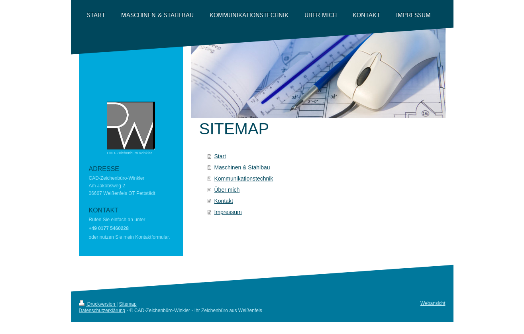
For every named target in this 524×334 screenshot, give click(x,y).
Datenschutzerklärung (102, 310)
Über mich (227, 190)
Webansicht (432, 303)
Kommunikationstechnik (243, 178)
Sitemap (128, 304)
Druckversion (98, 304)
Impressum (228, 212)
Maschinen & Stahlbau (242, 167)
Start (220, 156)
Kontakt (223, 201)
